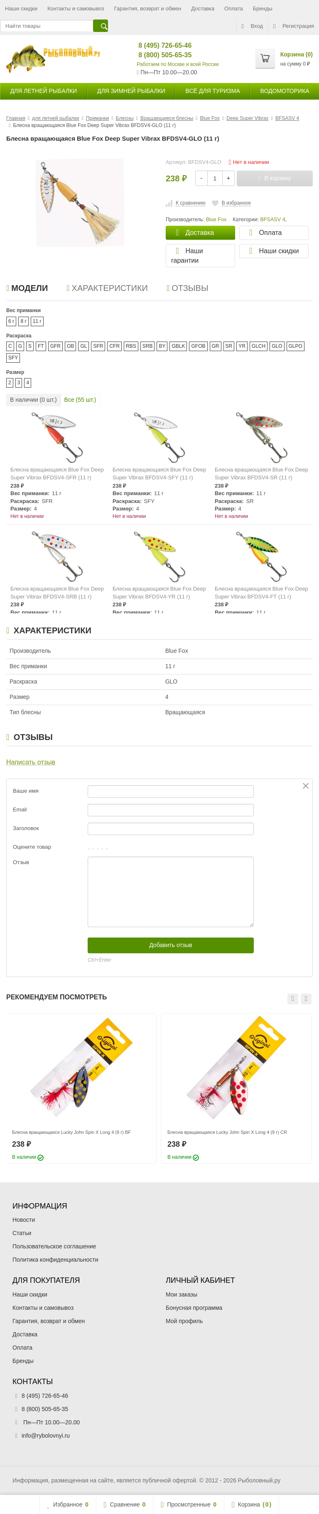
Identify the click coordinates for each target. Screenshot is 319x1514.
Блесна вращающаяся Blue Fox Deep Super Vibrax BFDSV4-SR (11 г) (261, 473)
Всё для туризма (213, 91)
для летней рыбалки (43, 91)
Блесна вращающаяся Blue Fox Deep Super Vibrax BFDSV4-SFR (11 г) (57, 473)
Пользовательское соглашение (54, 1246)
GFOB (198, 346)
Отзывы (188, 288)
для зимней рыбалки (131, 91)
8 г (23, 321)
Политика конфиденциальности (55, 1259)
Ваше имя (26, 791)
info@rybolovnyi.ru (46, 1435)
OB (70, 346)
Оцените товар (32, 847)
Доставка (202, 8)
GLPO (295, 346)
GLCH (258, 346)
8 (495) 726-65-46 (158, 45)
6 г (11, 321)
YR (241, 346)
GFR (55, 346)
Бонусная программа (194, 1307)
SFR (98, 346)
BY (162, 346)
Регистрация (293, 26)
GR (215, 346)
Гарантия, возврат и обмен (148, 8)
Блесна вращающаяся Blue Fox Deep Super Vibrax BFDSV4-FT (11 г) (261, 593)
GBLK (178, 346)
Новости (23, 1219)
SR (229, 346)
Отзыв (21, 862)
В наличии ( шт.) (33, 399)
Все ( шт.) (80, 399)
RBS (131, 346)
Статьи (21, 1233)
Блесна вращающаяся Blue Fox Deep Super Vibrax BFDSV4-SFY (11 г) (159, 473)
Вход (252, 26)
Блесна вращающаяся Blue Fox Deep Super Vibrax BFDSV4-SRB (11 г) (57, 593)
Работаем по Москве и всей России (177, 64)
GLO (277, 346)
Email (20, 809)
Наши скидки (21, 8)
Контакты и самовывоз (75, 8)
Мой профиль (184, 1321)
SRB (147, 346)
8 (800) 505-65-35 (158, 55)
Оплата (233, 8)
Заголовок (26, 828)
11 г (37, 321)
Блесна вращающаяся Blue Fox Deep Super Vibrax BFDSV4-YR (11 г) (159, 593)
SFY (13, 358)
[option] (81, 1088)
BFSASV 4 (272, 219)
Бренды (262, 8)
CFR (114, 346)
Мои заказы (181, 1294)
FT (41, 346)
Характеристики (107, 288)
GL (83, 346)
